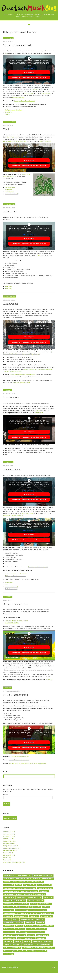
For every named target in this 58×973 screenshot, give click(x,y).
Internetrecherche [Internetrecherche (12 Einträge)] (39, 910)
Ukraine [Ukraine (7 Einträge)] (16, 944)
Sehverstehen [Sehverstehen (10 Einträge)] (46, 916)
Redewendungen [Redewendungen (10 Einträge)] (27, 919)
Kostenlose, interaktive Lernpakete (38, 567)
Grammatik (6, 853)
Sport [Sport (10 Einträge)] (7, 919)
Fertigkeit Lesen (8, 843)
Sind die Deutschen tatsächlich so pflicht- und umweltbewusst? (27, 763)
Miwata (38, 410)
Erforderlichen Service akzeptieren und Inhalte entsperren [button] (29, 77)
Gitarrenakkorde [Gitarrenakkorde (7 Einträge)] (28, 944)
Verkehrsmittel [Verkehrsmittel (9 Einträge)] (9, 929)
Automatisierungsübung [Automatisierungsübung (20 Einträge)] (13, 894)
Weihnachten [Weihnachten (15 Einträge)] (23, 904)
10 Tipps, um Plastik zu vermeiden (15, 576)
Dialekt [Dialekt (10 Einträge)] (19, 922)
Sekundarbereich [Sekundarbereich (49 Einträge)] (24, 875)
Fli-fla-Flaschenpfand (11, 589)
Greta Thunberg (45, 93)
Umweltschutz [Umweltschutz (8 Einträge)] (9, 938)
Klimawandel (9, 189)
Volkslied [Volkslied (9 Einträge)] (49, 926)
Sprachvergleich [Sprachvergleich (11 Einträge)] (47, 913)
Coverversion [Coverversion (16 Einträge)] (9, 904)
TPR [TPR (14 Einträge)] (15, 907)
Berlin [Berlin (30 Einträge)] (7, 882)
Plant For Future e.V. (45, 141)
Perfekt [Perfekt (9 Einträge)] (19, 926)
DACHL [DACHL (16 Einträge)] (39, 900)
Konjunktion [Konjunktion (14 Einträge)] (35, 907)
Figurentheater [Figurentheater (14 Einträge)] (44, 904)
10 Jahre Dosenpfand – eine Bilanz (19, 760)
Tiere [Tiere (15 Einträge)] (33, 904)
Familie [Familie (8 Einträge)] (27, 941)
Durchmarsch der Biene (12, 623)
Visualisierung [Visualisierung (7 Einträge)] (9, 951)
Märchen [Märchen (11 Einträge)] (8, 916)
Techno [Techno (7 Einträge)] (7, 944)
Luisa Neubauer (28, 93)
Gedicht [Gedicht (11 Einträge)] (24, 913)
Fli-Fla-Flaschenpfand (15, 694)
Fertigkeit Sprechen (9, 850)
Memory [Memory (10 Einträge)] (40, 919)
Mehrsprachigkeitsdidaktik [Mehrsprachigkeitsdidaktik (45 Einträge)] (43, 875)
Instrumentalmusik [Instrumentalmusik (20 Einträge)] (11, 891)
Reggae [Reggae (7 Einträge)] (20, 951)
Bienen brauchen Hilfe (11, 194)
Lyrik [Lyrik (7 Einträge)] (6, 947)
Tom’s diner (8, 112)
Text (6, 53)
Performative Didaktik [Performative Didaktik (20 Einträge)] (29, 891)
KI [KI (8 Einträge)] (23, 935)
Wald (6, 129)
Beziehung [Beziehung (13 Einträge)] (8, 910)
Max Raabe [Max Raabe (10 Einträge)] (9, 922)
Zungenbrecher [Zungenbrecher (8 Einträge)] (42, 935)
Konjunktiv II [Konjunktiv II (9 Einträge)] (9, 932)
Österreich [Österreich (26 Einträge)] (8, 885)
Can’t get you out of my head (13, 110)
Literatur (5, 857)
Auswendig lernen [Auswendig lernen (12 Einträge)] (11, 913)
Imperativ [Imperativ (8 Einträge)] (8, 941)
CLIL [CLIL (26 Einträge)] (18, 885)
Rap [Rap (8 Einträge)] (20, 938)
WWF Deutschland (27, 513)
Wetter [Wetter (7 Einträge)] (50, 947)
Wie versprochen (10, 187)
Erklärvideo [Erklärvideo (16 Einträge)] (20, 900)
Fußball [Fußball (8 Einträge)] (18, 941)
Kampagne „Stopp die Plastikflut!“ (13, 515)
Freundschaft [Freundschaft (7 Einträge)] (28, 947)
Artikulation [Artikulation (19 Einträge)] (9, 897)
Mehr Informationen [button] (29, 68)
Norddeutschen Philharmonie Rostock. (14, 141)
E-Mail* (28, 796)
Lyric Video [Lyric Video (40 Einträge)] (9, 878)
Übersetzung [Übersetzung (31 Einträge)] (47, 878)
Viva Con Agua (38, 412)
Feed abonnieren (10, 818)
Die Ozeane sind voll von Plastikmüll (16, 574)
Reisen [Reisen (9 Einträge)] (29, 929)
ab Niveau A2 (7, 834)
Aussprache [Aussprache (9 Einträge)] (8, 926)
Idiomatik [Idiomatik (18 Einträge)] (48, 897)
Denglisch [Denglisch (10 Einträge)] (30, 922)
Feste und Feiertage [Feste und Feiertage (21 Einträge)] (45, 888)
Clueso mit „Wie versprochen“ (21, 382)
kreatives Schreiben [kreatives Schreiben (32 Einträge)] (23, 878)
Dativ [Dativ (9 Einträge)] (31, 932)
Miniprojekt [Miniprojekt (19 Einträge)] (40, 894)
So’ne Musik (8, 286)
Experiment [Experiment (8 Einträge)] (37, 941)
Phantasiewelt (9, 192)
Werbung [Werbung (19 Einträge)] (28, 894)
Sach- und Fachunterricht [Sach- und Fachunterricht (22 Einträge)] (26, 888)
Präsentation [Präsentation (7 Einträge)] (41, 951)
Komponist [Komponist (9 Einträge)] (29, 926)
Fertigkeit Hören (8, 841)
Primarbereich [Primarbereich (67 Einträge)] (9, 875)
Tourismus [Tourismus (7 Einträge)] (16, 947)
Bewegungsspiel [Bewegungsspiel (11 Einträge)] (21, 916)
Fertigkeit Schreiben (9, 846)
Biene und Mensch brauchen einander (16, 620)
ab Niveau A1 (7, 831)
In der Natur (10, 211)
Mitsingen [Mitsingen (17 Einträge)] (8, 900)
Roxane (7, 114)
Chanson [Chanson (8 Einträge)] (48, 941)
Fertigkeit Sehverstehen (10, 848)
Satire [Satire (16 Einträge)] (31, 900)
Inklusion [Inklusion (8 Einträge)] (40, 938)
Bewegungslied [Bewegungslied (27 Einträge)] (19, 882)
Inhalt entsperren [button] (29, 72)
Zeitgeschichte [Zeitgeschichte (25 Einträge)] (29, 885)
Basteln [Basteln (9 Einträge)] (40, 932)
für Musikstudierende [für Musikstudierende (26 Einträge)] (35, 882)
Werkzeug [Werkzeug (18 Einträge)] (21, 897)
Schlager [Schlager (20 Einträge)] (44, 891)
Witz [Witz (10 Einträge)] (15, 919)
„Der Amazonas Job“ (13, 137)
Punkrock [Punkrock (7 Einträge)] (30, 951)
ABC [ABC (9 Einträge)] (17, 935)
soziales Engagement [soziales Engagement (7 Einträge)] (44, 944)
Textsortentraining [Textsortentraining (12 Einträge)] (23, 910)
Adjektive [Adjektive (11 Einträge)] (34, 916)
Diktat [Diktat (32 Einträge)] (36, 878)
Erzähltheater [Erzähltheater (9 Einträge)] (22, 932)
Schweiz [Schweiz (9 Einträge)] (39, 926)
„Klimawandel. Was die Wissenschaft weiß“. (22, 374)
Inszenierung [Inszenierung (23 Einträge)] (9, 888)
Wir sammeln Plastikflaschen (20, 756)
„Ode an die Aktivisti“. (18, 97)
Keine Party (8, 288)
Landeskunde (7, 855)
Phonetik (6, 860)
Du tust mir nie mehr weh (17, 45)
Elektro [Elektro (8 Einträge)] (31, 935)
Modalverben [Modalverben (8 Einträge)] (29, 938)
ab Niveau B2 (7, 839)
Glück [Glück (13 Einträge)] (46, 907)
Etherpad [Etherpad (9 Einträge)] (40, 922)
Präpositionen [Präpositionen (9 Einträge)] (40, 929)
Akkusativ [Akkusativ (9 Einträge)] (8, 935)
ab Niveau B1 (7, 836)
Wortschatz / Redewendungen (12, 862)
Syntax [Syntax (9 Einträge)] (21, 929)
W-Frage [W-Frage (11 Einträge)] (34, 913)
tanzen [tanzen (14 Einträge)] (24, 907)
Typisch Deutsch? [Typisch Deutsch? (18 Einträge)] (34, 897)
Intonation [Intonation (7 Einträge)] (8, 954)
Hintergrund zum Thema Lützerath (24, 101)
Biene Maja (49, 679)
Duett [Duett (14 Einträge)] (7, 907)
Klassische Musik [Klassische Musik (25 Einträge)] (44, 885)
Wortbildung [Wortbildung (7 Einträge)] (40, 947)
